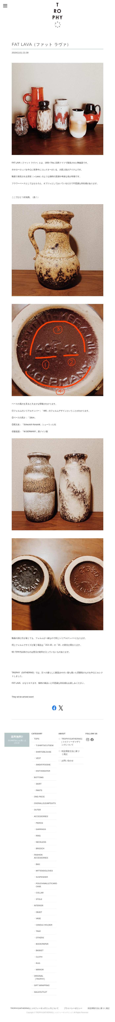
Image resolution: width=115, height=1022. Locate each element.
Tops (36, 739)
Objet (39, 912)
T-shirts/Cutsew (44, 745)
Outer (37, 810)
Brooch (40, 848)
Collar (40, 893)
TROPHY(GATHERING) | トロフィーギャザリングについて (72, 742)
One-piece (39, 796)
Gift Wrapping (41, 985)
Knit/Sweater (43, 771)
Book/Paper (42, 944)
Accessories (41, 816)
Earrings (41, 829)
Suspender (42, 877)
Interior (38, 905)
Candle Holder (44, 925)
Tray (38, 931)
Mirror (40, 969)
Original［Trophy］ (40, 977)
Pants (39, 790)
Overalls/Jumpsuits (45, 803)
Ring (38, 836)
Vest (38, 758)
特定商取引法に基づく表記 (70, 752)
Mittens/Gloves (44, 871)
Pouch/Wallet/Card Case (46, 884)
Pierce (39, 823)
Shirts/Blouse (43, 752)
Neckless (41, 842)
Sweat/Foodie (43, 764)
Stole (39, 899)
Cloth (39, 957)
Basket (39, 950)
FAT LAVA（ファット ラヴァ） (41, 44)
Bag (38, 864)
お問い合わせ (67, 760)
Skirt (38, 784)
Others (40, 937)
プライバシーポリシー (73, 1008)
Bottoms (39, 777)
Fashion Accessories (41, 856)
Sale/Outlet (40, 992)
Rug (38, 963)
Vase (38, 918)
